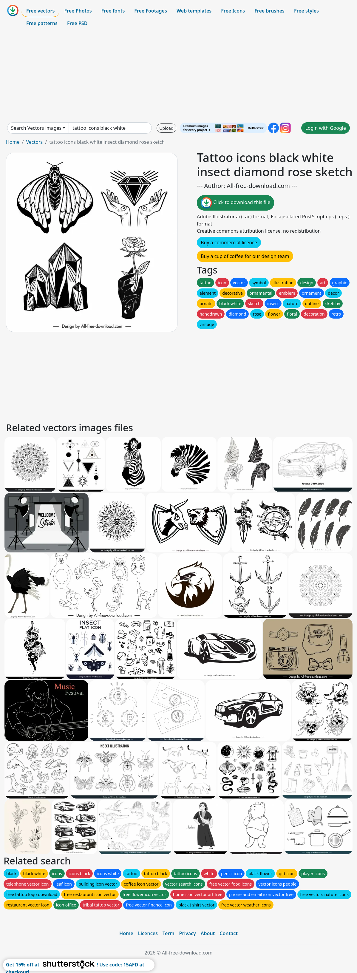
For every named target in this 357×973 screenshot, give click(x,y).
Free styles (306, 10)
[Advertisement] (178, 76)
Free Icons (233, 10)
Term (168, 933)
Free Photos (78, 10)
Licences (148, 933)
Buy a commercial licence (229, 242)
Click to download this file (235, 202)
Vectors (34, 142)
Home (13, 142)
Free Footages (150, 10)
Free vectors (40, 10)
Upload (166, 128)
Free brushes (269, 10)
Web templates (194, 10)
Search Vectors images (36, 128)
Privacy (187, 933)
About (208, 933)
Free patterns (42, 23)
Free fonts (113, 10)
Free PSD (77, 23)
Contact (229, 933)
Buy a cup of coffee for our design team (245, 256)
